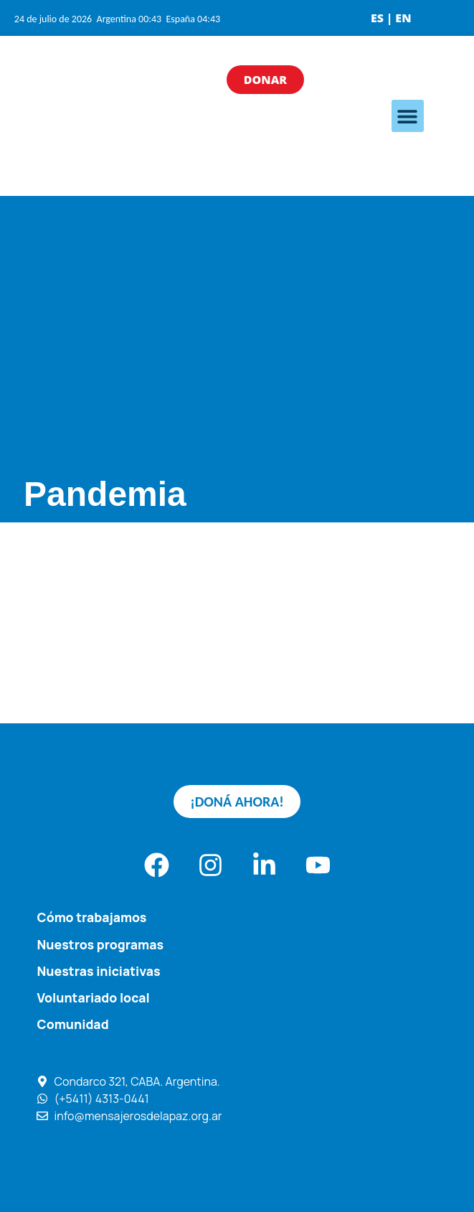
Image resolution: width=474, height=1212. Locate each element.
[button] (408, 116)
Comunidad (73, 1024)
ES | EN (391, 18)
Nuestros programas (100, 944)
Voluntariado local (93, 997)
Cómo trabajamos (92, 917)
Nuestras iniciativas (99, 971)
